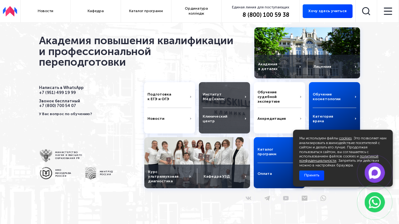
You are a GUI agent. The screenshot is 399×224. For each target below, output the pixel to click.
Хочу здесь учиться (327, 11)
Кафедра (96, 11)
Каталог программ (146, 11)
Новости (45, 11)
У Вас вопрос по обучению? (65, 114)
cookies (345, 138)
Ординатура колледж (196, 11)
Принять (311, 175)
